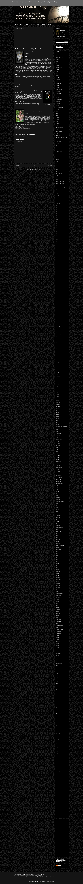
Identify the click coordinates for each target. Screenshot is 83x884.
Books (21, 24)
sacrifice (57, 635)
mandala (57, 441)
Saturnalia (58, 641)
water (57, 759)
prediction (58, 575)
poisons (57, 563)
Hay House (58, 360)
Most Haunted (58, 479)
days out (57, 211)
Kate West (58, 402)
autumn (57, 109)
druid (57, 243)
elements (58, 257)
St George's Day (59, 683)
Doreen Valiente (59, 229)
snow (57, 667)
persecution (58, 543)
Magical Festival (59, 439)
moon (57, 473)
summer (57, 697)
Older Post (50, 165)
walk (57, 753)
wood (57, 805)
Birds (57, 115)
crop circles (58, 195)
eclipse (57, 253)
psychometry (58, 595)
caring (57, 149)
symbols (57, 709)
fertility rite (58, 289)
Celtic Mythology (59, 159)
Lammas (57, 408)
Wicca (57, 769)
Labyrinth (58, 406)
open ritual (58, 517)
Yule (57, 813)
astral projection (59, 99)
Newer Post (17, 165)
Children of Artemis (59, 169)
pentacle (57, 537)
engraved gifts (58, 263)
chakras (57, 161)
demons (57, 215)
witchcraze (58, 793)
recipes (57, 607)
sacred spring (58, 633)
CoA (57, 179)
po (56, 557)
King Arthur (58, 404)
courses (57, 191)
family (57, 281)
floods (57, 298)
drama (57, 235)
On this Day (58, 515)
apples (57, 87)
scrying (57, 647)
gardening (58, 326)
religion (57, 611)
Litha (57, 420)
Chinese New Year (59, 173)
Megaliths (58, 459)
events (57, 273)
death (57, 213)
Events (49, 24)
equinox (57, 269)
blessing (57, 119)
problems (58, 583)
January (57, 398)
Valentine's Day (59, 739)
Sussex (57, 707)
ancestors (58, 79)
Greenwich (58, 346)
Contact (43, 24)
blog (57, 121)
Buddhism (58, 135)
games (57, 324)
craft (57, 193)
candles (57, 147)
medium (57, 457)
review (57, 615)
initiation (57, 390)
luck (57, 431)
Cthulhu (57, 199)
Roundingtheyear (59, 625)
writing (57, 810)
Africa (57, 61)
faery (57, 275)
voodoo (57, 749)
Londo (57, 422)
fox (56, 314)
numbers (57, 509)
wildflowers (58, 773)
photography (58, 549)
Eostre (57, 267)
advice (57, 59)
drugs (57, 241)
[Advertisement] (33, 39)
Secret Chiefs (58, 653)
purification (58, 597)
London (57, 424)
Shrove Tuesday (59, 663)
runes (57, 627)
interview (21, 136)
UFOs (57, 737)
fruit (56, 318)
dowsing (57, 231)
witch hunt (58, 787)
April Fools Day (59, 89)
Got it (70, 2)
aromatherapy (58, 93)
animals (57, 85)
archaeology (58, 91)
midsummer (58, 463)
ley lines (57, 416)
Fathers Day (58, 283)
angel (57, 81)
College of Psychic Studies (61, 181)
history (57, 370)
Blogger (52, 881)
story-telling (58, 693)
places (57, 551)
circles (57, 175)
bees (57, 111)
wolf (24, 136)
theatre (57, 729)
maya (57, 449)
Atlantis (57, 105)
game (57, 322)
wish (57, 783)
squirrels (57, 681)
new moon (58, 497)
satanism (58, 639)
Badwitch (63, 30)
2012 (57, 53)
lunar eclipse (58, 433)
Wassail (57, 757)
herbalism (58, 366)
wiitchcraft (58, 771)
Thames (57, 725)
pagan (57, 523)
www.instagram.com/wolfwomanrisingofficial (22, 128)
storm (57, 691)
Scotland (57, 643)
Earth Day (58, 249)
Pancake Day (58, 531)
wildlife (57, 775)
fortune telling (58, 312)
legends (57, 414)
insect (57, 392)
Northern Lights (59, 507)
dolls (57, 227)
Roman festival (59, 621)
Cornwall (57, 189)
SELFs (57, 655)
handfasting (58, 352)
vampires (58, 741)
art (56, 95)
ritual (57, 617)
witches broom (59, 795)
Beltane (57, 113)
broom (57, 133)
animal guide (58, 83)
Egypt (57, 255)
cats (57, 155)
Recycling (58, 609)
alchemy (57, 65)
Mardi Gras (58, 445)
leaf (56, 410)
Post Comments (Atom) (36, 169)
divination (58, 221)
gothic (57, 342)
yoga (57, 811)
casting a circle (59, 151)
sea (56, 649)
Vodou (57, 747)
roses (57, 623)
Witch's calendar (59, 789)
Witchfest (58, 797)
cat (56, 153)
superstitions (58, 705)
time (57, 731)
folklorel (57, 304)
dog (56, 225)
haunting (57, 358)
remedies (58, 613)
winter (57, 779)
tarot (57, 717)
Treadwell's (58, 733)
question (57, 601)
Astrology (58, 101)
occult (57, 511)
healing (57, 362)
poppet (57, 569)
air (56, 63)
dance (57, 205)
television (58, 721)
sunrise (57, 703)
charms (57, 165)
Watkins (57, 761)
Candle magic (58, 145)
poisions (57, 561)
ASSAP (57, 97)
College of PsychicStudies (61, 183)
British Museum (59, 131)
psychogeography (59, 593)
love (57, 429)
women (57, 803)
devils (57, 219)
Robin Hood (58, 619)
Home (16, 24)
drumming (58, 245)
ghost (57, 330)
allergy (57, 69)
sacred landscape (59, 629)
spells (57, 673)
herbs (57, 368)
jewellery (57, 400)
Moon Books (58, 475)
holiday (57, 372)
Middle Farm (58, 461)
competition (58, 185)
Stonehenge (58, 689)
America (57, 75)
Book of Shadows (59, 127)
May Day (57, 447)
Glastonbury (58, 334)
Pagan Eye (58, 525)
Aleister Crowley (59, 67)
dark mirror (58, 207)
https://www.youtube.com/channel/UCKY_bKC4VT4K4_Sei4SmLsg (27, 130)
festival (57, 291)
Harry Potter (58, 356)
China (57, 171)
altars (57, 71)
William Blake (58, 777)
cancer (57, 143)
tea (56, 719)
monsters (58, 471)
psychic (57, 591)
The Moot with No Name (60, 727)
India (57, 388)
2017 (57, 55)
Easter (57, 251)
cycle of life (58, 203)
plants (57, 553)
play (57, 555)
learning (57, 412)
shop (57, 661)
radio (57, 603)
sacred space (58, 631)
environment (58, 265)
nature (57, 493)
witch (57, 785)
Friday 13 (58, 316)
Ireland (57, 396)
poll (56, 565)
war (56, 755)
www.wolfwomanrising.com (19, 127)
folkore (57, 306)
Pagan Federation (59, 527)
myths (57, 489)
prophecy (58, 585)
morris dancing (59, 477)
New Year (58, 499)
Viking (57, 745)
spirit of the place (59, 675)
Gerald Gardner (59, 328)
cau (56, 157)
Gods (57, 338)
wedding (57, 765)
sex (56, 657)
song (57, 671)
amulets (57, 77)
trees (57, 735)
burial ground (58, 139)
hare (57, 354)
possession (58, 571)
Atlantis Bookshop (59, 107)
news (57, 503)
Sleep (57, 665)
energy (57, 259)
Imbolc (57, 384)
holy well (57, 374)
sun (56, 701)
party (57, 533)
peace (57, 535)
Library (57, 418)
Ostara (57, 521)
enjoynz (44, 881)
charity (57, 163)
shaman (57, 659)
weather (57, 763)
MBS (57, 451)
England (57, 261)
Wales (57, 751)
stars (57, 685)
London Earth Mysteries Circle (62, 426)
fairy (57, 279)
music (57, 487)
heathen (57, 364)
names (57, 491)
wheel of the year (59, 767)
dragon (57, 233)
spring (57, 679)
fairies (57, 277)
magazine (58, 435)
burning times (58, 141)
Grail (57, 344)
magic (57, 437)
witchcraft (58, 791)
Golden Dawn (58, 340)
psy (56, 589)
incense (57, 386)
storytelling (58, 695)
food (57, 308)
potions (57, 573)
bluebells (57, 123)
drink (57, 239)
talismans (58, 711)
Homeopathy (58, 376)
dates (57, 209)
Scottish (57, 645)
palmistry (58, 529)
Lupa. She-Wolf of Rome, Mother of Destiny (37, 122)
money (57, 469)
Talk (57, 713)
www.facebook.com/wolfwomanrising (21, 129)
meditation (58, 455)
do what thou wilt (59, 223)
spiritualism (58, 677)
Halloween (58, 350)
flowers (57, 299)
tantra (57, 715)
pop (56, 567)
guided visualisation (60, 348)
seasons (57, 651)
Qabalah (57, 599)
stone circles (58, 687)
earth (57, 247)
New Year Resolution (60, 501)
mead (57, 453)
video (57, 743)
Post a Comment (19, 141)
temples (57, 723)
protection (58, 587)
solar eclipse (58, 669)
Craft (38, 24)
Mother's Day (58, 481)
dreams (57, 237)
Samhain (57, 637)
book (57, 125)
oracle (57, 519)
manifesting (58, 443)
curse (57, 201)
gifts (57, 332)
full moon (58, 320)
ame (57, 73)
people (57, 541)
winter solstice (58, 781)
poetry (57, 559)
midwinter (58, 465)
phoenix (57, 547)
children (57, 167)
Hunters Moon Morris (60, 380)
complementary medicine (61, 187)
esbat (57, 271)
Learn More (65, 2)
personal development (60, 545)
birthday (57, 117)
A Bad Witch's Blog (59, 57)
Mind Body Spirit (59, 467)
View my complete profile (61, 36)
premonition (58, 579)
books (19, 136)
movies (57, 485)
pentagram (58, 539)
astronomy (58, 103)
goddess (57, 336)
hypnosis (57, 382)
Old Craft (58, 513)
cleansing (58, 177)
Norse (57, 505)
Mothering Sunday (59, 483)
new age (57, 495)
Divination (33, 24)
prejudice (58, 577)
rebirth (57, 605)
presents (57, 581)
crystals (57, 197)
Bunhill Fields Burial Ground (61, 137)
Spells (27, 24)
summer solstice (59, 699)
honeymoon (58, 378)
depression (58, 217)
